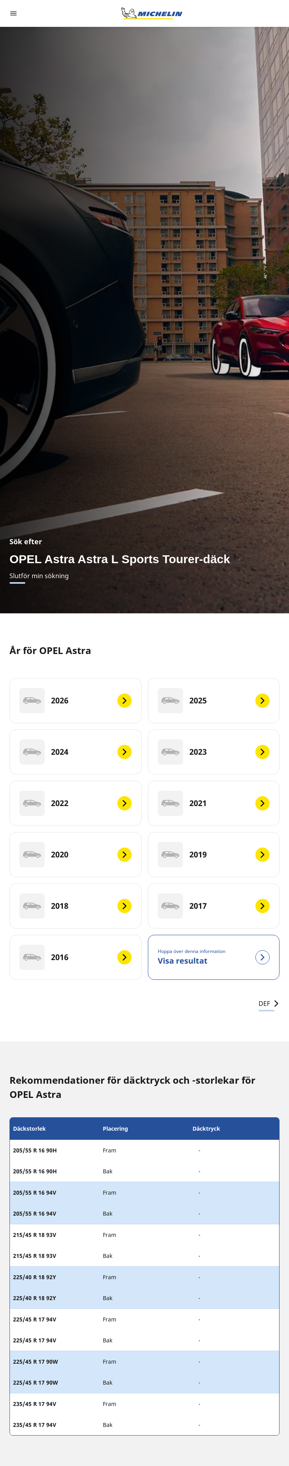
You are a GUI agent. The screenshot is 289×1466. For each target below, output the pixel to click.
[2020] (75, 854)
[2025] (214, 700)
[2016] (75, 957)
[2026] (75, 700)
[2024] (75, 751)
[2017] (214, 905)
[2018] (75, 905)
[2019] (214, 854)
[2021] (214, 803)
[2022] (75, 803)
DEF (269, 1003)
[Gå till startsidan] (151, 13)
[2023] (214, 751)
